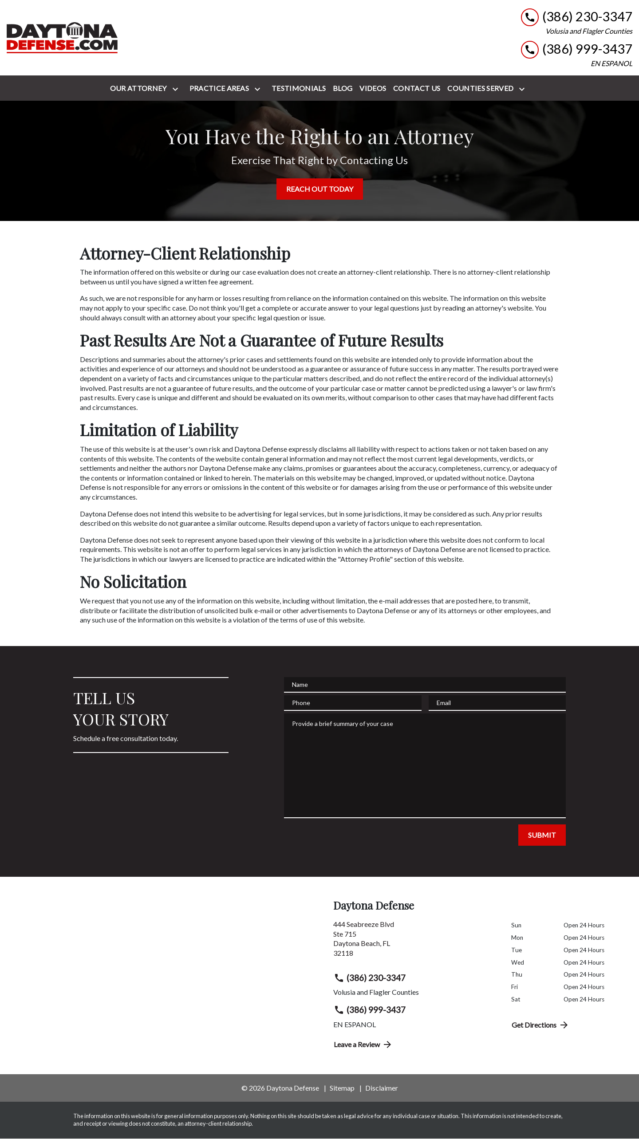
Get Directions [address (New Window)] (540, 1025)
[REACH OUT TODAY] (319, 189)
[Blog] (342, 88)
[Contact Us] (417, 88)
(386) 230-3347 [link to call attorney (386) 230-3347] (370, 978)
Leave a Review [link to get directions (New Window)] (363, 1044)
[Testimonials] (298, 88)
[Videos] (373, 88)
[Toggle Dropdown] (177, 89)
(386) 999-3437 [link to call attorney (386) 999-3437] (370, 1010)
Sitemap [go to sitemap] (342, 1088)
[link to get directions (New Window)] (415, 942)
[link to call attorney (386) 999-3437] (576, 49)
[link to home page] (62, 37)
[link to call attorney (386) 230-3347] (576, 16)
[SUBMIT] (542, 835)
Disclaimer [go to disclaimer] (381, 1088)
